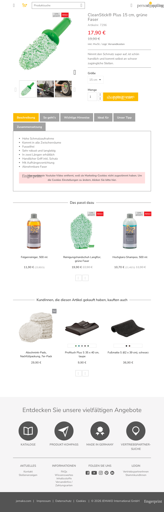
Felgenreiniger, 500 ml (34, 257)
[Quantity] (92, 97)
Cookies (81, 501)
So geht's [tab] (49, 117)
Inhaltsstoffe (64, 478)
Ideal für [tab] (103, 117)
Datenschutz (63, 501)
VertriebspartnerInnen (136, 471)
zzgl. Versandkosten (113, 44)
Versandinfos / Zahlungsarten (64, 483)
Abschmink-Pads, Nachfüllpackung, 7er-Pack (36, 354)
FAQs (64, 471)
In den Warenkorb (120, 97)
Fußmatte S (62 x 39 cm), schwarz (128, 352)
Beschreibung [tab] (26, 117)
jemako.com (23, 501)
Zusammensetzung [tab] (29, 127)
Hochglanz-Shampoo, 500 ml (129, 257)
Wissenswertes (64, 475)
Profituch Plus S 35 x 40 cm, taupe (82, 354)
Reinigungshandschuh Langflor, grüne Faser (82, 259)
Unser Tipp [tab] (124, 117)
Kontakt (28, 471)
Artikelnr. (93, 25)
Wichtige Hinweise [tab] (76, 117)
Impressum (44, 501)
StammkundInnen (135, 475)
